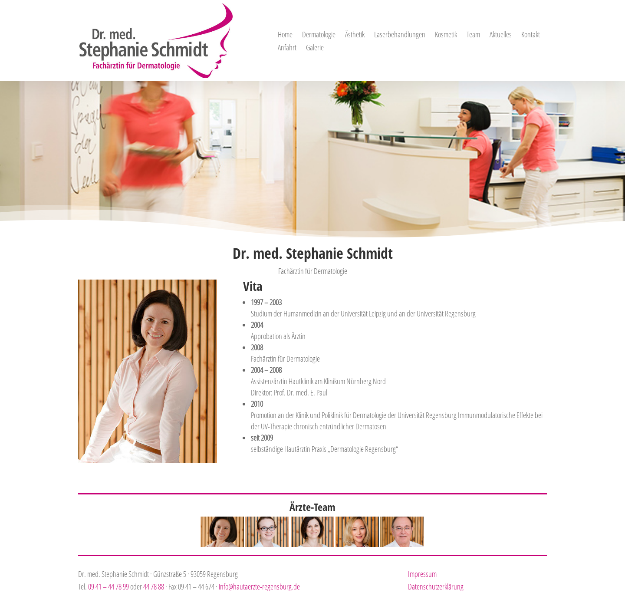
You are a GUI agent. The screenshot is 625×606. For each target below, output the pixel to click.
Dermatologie (319, 35)
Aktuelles (501, 35)
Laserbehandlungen (399, 35)
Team (473, 35)
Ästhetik (355, 35)
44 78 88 (153, 586)
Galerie (315, 48)
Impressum (422, 574)
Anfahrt (287, 48)
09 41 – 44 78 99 (108, 586)
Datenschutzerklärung (436, 586)
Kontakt (530, 35)
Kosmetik (446, 35)
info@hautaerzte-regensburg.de (259, 586)
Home (285, 35)
